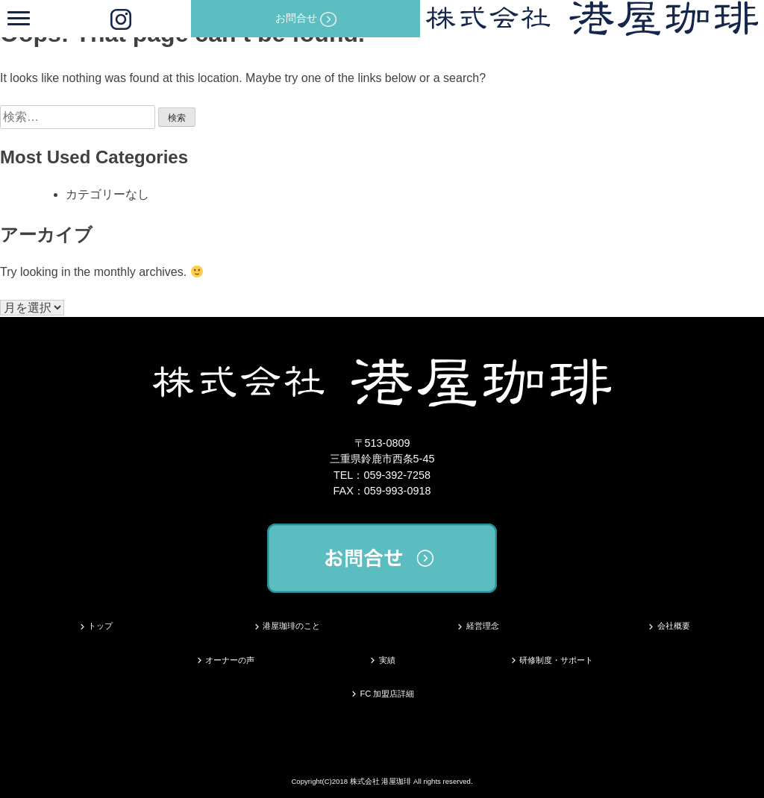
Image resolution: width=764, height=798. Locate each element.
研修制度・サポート (556, 660)
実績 (387, 660)
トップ (100, 625)
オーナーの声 (229, 660)
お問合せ (305, 19)
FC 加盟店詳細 (387, 693)
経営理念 (482, 625)
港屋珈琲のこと (291, 625)
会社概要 (673, 625)
